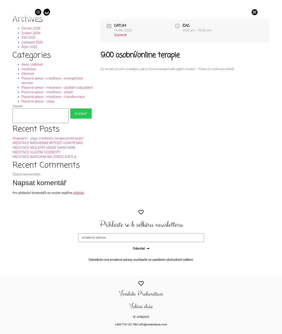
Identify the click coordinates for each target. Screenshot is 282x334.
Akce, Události (32, 64)
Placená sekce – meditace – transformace (53, 97)
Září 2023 (28, 38)
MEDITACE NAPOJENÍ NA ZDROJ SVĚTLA (44, 157)
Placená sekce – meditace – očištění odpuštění (57, 87)
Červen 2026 (31, 28)
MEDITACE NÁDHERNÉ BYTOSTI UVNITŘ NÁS (48, 143)
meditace (28, 69)
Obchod (27, 74)
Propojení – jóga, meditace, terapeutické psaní (48, 138)
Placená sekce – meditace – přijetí (47, 92)
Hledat (18, 106)
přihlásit (78, 193)
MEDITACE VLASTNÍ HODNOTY (36, 152)
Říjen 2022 (29, 47)
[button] (255, 12)
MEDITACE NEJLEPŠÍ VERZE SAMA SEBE (44, 148)
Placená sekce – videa (38, 101)
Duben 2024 (30, 33)
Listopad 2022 (32, 42)
